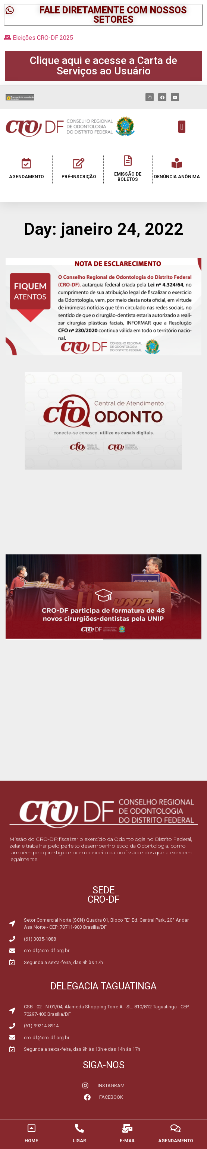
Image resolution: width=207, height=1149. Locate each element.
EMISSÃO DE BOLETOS (127, 177)
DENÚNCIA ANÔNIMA (177, 176)
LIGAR (79, 1140)
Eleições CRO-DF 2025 (38, 37)
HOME (31, 1140)
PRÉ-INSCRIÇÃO (79, 176)
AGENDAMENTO (26, 176)
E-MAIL (127, 1140)
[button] (103, 15)
